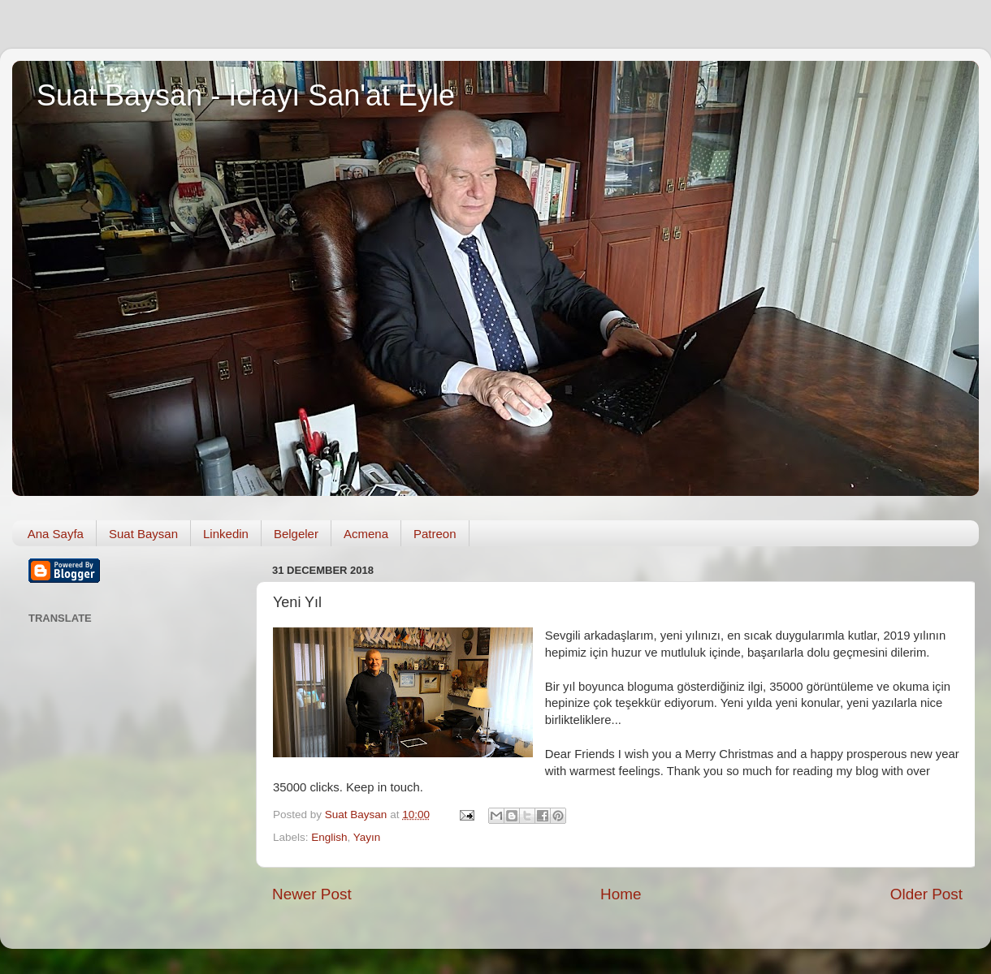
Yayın (367, 837)
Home (620, 894)
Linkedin (226, 534)
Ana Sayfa (56, 534)
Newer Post (312, 894)
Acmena (366, 534)
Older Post (926, 894)
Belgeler (296, 534)
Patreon (435, 534)
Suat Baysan (143, 534)
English (329, 837)
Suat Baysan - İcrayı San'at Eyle (246, 95)
